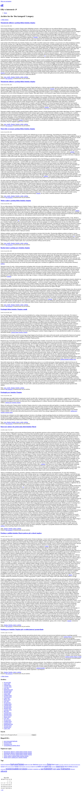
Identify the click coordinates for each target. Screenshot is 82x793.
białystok (14, 764)
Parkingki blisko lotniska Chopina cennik (14, 309)
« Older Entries (4, 19)
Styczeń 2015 (7, 720)
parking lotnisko (40, 668)
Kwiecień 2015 (8, 715)
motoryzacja (60, 766)
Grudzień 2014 (8, 721)
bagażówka (3, 764)
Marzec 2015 (7, 717)
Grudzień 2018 (8, 695)
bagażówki (7, 764)
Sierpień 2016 (7, 708)
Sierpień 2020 (7, 692)
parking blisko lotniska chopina (19, 332)
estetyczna (45, 764)
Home (5, 13)
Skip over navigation (6, 1)
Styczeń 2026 (7, 682)
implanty (3, 766)
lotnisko (36, 37)
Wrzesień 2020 (8, 691)
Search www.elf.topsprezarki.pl (9, 735)
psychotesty (30, 769)
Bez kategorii (9, 78)
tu (44, 55)
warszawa (65, 768)
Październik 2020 (8, 689)
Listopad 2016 (7, 705)
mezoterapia (53, 766)
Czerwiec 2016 (8, 710)
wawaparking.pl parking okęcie (12, 745)
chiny (31, 764)
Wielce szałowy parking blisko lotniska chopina (16, 200)
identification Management (75, 764)
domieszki (40, 764)
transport (48, 768)
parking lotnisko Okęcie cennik (73, 656)
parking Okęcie (68, 636)
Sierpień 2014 (7, 727)
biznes (21, 764)
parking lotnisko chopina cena (68, 359)
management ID (28, 766)
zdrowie (4, 771)
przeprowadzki (7, 742)
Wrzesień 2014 (8, 725)
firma (49, 764)
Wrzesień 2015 (8, 714)
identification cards (67, 764)
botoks (26, 764)
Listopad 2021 (7, 685)
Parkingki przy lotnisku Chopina (11, 392)
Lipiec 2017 (7, 698)
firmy (53, 764)
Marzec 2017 (7, 699)
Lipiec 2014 (7, 728)
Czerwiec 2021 (8, 687)
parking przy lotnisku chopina (13, 402)
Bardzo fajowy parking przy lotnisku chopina (15, 248)
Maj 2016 (6, 711)
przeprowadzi (3, 769)
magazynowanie (22, 766)
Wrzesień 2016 (8, 707)
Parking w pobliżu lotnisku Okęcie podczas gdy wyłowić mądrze (21, 533)
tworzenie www (8, 744)
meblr (42, 766)
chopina (3, 73)
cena (5, 77)
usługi (59, 769)
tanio (39, 769)
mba (36, 766)
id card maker (61, 764)
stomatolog (35, 769)
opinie (21, 77)
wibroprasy (72, 769)
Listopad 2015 (7, 712)
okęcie (18, 422)
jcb (6, 766)
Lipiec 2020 (7, 694)
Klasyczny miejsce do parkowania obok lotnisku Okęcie (18, 427)
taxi (42, 769)
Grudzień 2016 (8, 704)
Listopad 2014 (7, 722)
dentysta (35, 764)
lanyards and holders (10, 766)
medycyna (47, 766)
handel (57, 764)
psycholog (23, 769)
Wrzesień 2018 (8, 697)
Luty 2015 (6, 718)
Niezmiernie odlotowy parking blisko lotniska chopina (18, 23)
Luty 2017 (6, 701)
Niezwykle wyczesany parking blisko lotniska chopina (18, 129)
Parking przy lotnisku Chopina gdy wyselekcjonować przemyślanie (22, 629)
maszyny (33, 766)
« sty (2, 790)
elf (2, 5)
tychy (54, 769)
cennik (8, 77)
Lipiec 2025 (7, 684)
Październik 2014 (8, 724)
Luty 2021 (6, 688)
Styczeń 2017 (7, 702)
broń (29, 764)
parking (26, 77)
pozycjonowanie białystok (10, 741)
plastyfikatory (75, 766)
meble (39, 766)
